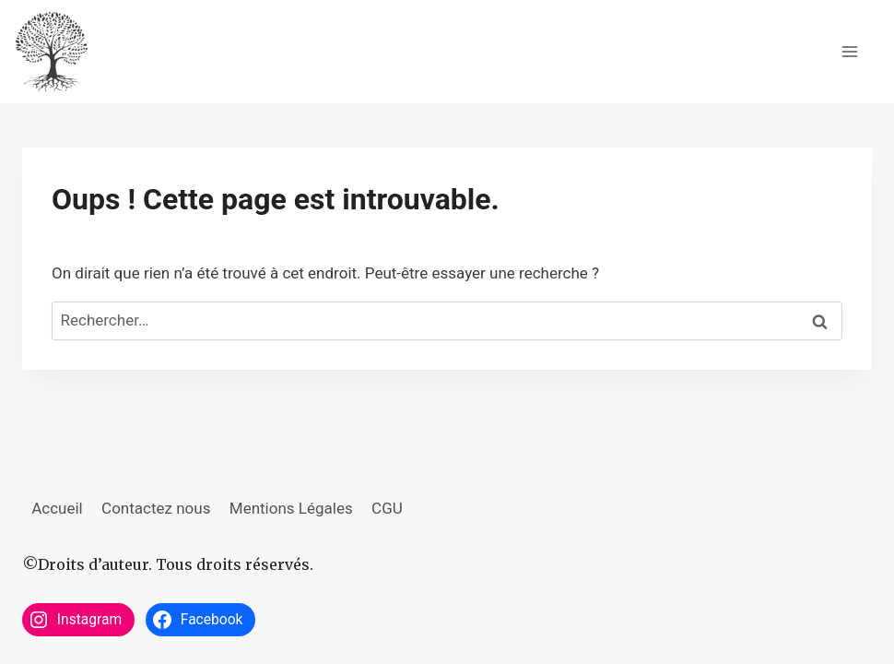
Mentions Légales (291, 508)
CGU (387, 508)
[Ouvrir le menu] (849, 51)
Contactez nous (155, 508)
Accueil (57, 508)
